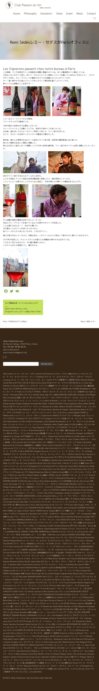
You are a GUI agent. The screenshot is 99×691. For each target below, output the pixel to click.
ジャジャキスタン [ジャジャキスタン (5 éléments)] (35, 502)
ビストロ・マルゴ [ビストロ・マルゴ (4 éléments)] (74, 529)
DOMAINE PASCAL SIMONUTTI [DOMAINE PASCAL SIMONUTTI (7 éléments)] (18, 531)
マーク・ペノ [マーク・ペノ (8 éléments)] (28, 633)
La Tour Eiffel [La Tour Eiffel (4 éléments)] (65, 580)
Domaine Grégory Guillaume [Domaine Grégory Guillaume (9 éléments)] (19, 403)
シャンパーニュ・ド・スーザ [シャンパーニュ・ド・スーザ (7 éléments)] (59, 451)
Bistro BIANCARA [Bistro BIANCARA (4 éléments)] (26, 451)
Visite (59, 13)
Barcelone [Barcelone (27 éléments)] (7, 600)
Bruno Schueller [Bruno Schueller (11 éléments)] (59, 558)
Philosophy (30, 13)
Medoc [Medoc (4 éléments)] (50, 559)
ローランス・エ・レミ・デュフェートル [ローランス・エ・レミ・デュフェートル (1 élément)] (30, 401)
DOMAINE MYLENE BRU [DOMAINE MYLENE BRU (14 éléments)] (63, 609)
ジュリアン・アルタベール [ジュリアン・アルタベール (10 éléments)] (73, 445)
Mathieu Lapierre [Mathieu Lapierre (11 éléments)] (77, 603)
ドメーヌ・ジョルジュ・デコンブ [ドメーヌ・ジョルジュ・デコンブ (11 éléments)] (30, 484)
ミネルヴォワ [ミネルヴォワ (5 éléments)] (66, 463)
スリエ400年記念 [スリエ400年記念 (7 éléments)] (65, 481)
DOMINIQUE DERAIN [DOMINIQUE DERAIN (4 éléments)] (23, 520)
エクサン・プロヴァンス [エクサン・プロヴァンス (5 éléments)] (63, 544)
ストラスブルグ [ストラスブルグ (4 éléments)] (27, 392)
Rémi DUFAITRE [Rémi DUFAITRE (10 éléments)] (9, 648)
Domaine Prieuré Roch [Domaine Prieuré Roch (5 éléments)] (29, 654)
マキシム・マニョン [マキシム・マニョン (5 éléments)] (20, 433)
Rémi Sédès (36, 311)
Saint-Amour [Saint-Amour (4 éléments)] (14, 612)
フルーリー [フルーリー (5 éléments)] (60, 433)
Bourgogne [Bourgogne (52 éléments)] (8, 588)
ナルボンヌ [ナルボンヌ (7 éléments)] (76, 463)
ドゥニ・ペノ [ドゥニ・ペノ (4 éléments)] (63, 502)
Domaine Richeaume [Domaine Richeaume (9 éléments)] (61, 526)
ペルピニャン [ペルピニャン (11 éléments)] (61, 546)
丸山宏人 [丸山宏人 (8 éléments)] (61, 552)
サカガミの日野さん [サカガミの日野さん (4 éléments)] (77, 424)
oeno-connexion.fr (11, 349)
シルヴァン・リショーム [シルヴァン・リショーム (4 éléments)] (85, 484)
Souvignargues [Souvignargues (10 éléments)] (9, 636)
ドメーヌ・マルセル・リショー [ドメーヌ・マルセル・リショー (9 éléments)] (81, 511)
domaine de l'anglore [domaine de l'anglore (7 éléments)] (60, 409)
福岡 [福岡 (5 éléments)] (66, 663)
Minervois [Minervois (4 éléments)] (13, 475)
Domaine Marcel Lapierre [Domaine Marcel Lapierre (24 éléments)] (37, 567)
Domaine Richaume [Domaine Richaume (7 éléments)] (10, 561)
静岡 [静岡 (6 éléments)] (82, 463)
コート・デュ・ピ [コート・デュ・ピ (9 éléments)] (62, 454)
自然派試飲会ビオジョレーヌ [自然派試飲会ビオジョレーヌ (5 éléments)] (47, 553)
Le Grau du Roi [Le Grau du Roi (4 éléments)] (82, 532)
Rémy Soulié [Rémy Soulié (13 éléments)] (36, 383)
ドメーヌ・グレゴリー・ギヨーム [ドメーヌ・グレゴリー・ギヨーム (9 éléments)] (28, 648)
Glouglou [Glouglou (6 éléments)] (72, 430)
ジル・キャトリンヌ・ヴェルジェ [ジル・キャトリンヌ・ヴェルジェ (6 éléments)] (74, 401)
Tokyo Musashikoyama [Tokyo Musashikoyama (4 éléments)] (40, 636)
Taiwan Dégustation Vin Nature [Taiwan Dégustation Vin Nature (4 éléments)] (56, 529)
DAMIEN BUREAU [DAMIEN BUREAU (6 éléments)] (87, 546)
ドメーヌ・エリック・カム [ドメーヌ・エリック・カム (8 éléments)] (25, 490)
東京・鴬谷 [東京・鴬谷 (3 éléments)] (64, 430)
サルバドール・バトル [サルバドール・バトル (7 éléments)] (16, 618)
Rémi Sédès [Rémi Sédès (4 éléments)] (42, 404)
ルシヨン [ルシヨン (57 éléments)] (78, 612)
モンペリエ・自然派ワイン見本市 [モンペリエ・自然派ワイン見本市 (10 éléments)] (46, 633)
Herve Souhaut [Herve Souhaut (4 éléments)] (84, 448)
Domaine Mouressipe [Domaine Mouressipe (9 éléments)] (32, 573)
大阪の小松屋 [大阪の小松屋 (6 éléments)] (31, 612)
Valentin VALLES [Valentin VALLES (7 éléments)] (24, 561)
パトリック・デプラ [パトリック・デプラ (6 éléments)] (62, 505)
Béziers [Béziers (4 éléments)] (43, 630)
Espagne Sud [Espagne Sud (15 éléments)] (81, 433)
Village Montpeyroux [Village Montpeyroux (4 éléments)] (36, 472)
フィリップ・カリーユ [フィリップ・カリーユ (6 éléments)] (51, 412)
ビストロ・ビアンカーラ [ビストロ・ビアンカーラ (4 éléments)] (67, 532)
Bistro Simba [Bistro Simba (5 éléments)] (49, 642)
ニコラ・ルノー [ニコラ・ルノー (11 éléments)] (41, 380)
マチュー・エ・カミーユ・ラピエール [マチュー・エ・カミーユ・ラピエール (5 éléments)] (20, 529)
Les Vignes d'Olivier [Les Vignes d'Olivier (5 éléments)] (21, 511)
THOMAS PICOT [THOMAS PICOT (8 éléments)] (71, 552)
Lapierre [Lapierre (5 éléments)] (51, 517)
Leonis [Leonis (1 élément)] (15, 508)
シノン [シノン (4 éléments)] (29, 636)
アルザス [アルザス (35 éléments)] (84, 591)
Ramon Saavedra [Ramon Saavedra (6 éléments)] (9, 624)
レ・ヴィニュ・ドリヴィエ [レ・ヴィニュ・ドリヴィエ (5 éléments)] (47, 478)
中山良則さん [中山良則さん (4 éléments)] (46, 460)
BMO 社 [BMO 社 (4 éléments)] (9, 433)
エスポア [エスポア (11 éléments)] (50, 526)
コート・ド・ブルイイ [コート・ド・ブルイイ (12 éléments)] (74, 421)
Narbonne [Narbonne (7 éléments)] (59, 445)
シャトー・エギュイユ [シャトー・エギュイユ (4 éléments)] (43, 490)
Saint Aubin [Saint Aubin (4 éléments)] (73, 505)
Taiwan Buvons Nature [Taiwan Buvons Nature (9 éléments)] (77, 409)
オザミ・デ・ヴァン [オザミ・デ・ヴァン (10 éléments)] (73, 627)
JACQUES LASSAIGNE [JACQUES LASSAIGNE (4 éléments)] (73, 407)
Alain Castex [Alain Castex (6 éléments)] (8, 374)
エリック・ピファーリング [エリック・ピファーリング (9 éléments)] (73, 597)
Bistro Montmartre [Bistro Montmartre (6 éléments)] (81, 466)
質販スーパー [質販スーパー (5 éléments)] (69, 472)
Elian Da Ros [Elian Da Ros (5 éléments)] (48, 493)
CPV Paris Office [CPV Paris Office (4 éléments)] (55, 586)
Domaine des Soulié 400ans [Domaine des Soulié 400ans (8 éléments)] (53, 606)
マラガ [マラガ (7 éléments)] (15, 621)
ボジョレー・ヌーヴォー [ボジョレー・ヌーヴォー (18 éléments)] (51, 561)
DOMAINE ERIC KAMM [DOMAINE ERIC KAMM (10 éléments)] (78, 624)
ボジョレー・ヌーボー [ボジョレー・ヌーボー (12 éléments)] (46, 549)
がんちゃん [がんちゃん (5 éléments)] (63, 412)
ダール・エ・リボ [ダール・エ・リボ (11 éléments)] (79, 588)
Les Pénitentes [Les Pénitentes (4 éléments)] (70, 433)
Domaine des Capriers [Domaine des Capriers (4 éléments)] (76, 564)
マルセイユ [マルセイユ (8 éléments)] (67, 615)
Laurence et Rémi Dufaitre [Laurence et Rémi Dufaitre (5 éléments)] (44, 591)
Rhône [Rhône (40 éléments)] (52, 475)
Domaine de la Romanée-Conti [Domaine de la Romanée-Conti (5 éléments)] (30, 514)
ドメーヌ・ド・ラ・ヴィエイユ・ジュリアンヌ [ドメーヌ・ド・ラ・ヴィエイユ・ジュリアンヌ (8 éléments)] (30, 585)
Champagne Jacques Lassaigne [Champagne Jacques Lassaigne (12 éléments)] (67, 493)
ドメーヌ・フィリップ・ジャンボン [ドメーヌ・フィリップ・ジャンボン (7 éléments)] (23, 627)
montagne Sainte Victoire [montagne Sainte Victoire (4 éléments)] (29, 669)
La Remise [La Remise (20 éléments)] (63, 534)
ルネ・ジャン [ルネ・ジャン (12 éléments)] (80, 618)
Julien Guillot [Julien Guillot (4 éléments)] (35, 561)
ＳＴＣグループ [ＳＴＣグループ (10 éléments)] (25, 478)
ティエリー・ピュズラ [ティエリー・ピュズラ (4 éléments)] (11, 577)
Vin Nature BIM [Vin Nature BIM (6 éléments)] (63, 624)
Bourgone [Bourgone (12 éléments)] (7, 430)
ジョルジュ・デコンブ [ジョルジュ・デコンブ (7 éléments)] (38, 517)
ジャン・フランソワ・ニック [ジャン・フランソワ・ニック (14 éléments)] (17, 582)
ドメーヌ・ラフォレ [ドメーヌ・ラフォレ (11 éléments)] (60, 383)
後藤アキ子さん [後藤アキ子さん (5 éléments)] (8, 597)
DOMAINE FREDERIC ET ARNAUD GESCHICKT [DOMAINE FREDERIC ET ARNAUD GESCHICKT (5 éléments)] (28, 645)
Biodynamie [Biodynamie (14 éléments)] (61, 421)
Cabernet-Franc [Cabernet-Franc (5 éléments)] (62, 550)
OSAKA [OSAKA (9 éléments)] (51, 543)
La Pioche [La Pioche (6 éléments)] (6, 642)
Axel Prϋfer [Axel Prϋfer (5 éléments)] (17, 383)
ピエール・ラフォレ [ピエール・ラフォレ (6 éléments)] (45, 624)
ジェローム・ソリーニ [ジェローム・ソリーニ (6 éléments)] (30, 499)
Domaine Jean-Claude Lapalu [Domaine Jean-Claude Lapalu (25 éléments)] (56, 424)
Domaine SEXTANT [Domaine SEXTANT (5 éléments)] (12, 580)
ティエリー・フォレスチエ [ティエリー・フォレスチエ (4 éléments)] (46, 612)
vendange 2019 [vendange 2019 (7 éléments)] (83, 395)
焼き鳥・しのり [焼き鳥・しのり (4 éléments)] (10, 442)
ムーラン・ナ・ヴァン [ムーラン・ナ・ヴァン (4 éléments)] (64, 496)
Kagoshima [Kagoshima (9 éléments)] (65, 573)
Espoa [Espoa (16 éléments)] (67, 576)
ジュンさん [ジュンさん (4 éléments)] (11, 424)
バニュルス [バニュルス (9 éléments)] (62, 442)
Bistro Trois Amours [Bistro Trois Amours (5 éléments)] (86, 573)
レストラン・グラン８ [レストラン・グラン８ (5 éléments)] (86, 609)
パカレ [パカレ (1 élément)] (21, 642)
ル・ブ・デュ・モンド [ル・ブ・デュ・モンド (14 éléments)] (51, 430)
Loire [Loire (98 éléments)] (49, 379)
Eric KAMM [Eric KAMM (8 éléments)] (20, 594)
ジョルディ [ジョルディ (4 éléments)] (82, 541)
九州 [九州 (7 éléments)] (63, 585)
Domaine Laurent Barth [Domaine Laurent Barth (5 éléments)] (46, 627)
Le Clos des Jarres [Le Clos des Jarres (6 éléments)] (83, 669)
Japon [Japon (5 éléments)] (83, 415)
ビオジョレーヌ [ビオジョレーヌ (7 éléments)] (42, 543)
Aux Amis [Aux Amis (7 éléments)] (24, 469)
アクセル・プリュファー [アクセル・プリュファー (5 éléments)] (32, 559)
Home (16, 13)
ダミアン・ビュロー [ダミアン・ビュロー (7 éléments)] (71, 397)
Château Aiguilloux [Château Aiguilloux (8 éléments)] (51, 481)
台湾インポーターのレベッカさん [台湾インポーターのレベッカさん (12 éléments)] (29, 397)
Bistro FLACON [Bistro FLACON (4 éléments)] (68, 618)
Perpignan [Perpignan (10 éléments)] (86, 666)
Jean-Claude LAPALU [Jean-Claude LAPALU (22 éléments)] (77, 439)
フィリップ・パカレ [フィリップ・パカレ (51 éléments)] (64, 612)
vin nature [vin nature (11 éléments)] (65, 636)
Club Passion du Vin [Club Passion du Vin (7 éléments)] (46, 505)
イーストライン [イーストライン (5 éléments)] (54, 603)
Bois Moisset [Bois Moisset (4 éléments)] (74, 573)
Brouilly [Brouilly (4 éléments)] (14, 430)
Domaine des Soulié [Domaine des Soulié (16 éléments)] (59, 460)
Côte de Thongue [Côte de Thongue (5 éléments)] (48, 511)
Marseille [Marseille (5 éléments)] (23, 612)
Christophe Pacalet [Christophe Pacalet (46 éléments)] (68, 484)
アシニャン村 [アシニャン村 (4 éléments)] (73, 630)
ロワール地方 (24, 311)
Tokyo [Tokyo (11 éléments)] (5, 514)
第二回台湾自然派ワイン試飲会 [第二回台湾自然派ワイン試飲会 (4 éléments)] (33, 663)
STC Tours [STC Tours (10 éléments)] (28, 418)
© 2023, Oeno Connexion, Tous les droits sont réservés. (27, 678)
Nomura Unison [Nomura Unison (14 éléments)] (33, 564)
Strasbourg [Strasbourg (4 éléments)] (11, 398)
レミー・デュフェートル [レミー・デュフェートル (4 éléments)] (34, 412)
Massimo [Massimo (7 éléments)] (64, 514)
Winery (19, 308)
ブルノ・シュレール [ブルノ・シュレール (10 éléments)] (78, 579)
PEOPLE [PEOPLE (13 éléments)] (10, 543)
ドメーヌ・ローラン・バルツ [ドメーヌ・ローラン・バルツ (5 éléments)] (26, 571)
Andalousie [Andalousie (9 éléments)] (13, 487)
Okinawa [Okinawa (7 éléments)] (21, 522)
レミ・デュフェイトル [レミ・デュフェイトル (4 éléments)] (71, 600)
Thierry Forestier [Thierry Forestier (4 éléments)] (32, 618)
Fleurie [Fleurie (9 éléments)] (30, 591)
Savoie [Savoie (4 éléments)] (5, 618)
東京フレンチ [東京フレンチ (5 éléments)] (60, 511)
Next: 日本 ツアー (88, 321)
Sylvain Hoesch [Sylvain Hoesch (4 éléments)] (46, 410)
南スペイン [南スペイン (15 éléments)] (75, 657)
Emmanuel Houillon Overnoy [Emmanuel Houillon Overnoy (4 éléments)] (26, 624)
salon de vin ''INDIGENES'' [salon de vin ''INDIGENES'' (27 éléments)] (79, 549)
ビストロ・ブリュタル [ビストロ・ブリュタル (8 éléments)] (31, 457)
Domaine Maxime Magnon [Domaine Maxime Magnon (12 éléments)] (80, 582)
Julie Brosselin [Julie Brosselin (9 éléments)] (54, 636)
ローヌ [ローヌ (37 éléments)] (23, 546)
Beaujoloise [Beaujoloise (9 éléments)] (58, 639)
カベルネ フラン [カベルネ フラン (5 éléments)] (21, 636)
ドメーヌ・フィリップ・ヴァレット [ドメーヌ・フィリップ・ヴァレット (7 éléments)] (26, 555)
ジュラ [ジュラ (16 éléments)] (64, 415)
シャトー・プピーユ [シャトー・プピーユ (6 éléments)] (73, 546)
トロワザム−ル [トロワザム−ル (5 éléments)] (43, 603)
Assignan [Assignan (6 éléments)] (48, 418)
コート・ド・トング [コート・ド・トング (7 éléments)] (47, 546)
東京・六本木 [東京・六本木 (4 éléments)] (47, 535)
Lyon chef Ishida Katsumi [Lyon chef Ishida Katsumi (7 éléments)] (63, 642)
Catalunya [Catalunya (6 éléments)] (40, 377)
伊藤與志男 (12, 303)
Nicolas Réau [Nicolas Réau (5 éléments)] (89, 538)
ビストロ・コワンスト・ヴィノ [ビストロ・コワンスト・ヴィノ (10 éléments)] (83, 594)
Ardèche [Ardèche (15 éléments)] (29, 421)
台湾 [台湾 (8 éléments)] (22, 573)
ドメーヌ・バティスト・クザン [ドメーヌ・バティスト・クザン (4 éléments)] (24, 374)
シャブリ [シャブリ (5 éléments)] (83, 493)
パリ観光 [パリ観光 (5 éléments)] (89, 502)
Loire (25, 308)
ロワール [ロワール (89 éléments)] (85, 576)
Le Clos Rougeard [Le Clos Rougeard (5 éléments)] (80, 642)
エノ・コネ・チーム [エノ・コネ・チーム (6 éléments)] (57, 577)
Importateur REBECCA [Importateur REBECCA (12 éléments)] (51, 415)
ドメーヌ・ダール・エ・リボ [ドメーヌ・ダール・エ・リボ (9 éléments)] (65, 651)
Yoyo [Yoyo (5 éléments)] (62, 663)
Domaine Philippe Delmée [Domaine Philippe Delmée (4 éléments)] (12, 541)
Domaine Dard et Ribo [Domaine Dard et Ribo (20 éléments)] (16, 609)
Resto (79, 13)
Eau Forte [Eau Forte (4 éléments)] (32, 469)
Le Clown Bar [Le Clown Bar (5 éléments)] (69, 517)
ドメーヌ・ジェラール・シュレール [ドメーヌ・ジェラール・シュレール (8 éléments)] (26, 600)
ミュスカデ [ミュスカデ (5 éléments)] (12, 463)
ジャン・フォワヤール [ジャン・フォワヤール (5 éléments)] (37, 639)
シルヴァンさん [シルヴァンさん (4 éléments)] (23, 508)
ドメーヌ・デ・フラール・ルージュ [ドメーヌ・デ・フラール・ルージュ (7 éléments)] (41, 454)
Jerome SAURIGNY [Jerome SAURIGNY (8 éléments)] (62, 475)
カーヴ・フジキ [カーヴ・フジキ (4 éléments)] (58, 583)
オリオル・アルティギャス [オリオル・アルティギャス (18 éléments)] (56, 439)
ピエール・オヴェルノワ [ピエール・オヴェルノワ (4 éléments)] (22, 588)
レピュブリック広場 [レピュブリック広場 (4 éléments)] (59, 418)
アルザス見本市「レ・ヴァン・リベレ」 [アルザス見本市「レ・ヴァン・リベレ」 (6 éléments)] (34, 436)
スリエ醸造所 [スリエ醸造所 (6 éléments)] (49, 386)
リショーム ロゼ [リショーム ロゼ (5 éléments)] (25, 448)
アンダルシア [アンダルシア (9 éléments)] (13, 514)
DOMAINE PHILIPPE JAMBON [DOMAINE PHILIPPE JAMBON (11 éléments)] (40, 508)
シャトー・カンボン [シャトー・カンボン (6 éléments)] (36, 493)
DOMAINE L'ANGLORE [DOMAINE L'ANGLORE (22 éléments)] (67, 394)
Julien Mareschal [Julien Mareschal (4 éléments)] (51, 448)
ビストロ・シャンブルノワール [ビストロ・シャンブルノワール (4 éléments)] (36, 660)
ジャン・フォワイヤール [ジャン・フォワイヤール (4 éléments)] (45, 609)
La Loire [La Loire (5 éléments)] (34, 478)
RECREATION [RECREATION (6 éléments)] (76, 591)
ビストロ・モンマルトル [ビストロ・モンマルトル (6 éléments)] (48, 541)
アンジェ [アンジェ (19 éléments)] (44, 564)
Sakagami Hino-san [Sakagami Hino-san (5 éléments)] (41, 451)
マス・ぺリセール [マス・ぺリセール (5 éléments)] (9, 654)
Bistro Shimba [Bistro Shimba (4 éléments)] (57, 597)
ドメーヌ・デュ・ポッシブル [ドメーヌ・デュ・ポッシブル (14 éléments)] (67, 537)
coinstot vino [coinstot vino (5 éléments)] (40, 374)
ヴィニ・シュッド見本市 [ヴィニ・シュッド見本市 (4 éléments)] (18, 550)
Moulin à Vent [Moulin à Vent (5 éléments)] (36, 442)
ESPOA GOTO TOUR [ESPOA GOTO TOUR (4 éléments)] (68, 520)
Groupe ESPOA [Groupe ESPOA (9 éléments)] (17, 395)
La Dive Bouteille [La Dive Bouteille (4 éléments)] (49, 421)
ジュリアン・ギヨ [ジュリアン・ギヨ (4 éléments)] (78, 544)
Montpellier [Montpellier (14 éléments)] (33, 389)
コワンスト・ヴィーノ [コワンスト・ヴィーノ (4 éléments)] (28, 377)
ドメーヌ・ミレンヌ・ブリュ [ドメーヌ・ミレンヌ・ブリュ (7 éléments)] (77, 418)
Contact (91, 13)
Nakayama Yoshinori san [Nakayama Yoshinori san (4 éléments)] (33, 666)
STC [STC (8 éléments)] (69, 555)
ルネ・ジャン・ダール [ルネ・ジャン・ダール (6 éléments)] (78, 451)
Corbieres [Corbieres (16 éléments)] (15, 386)
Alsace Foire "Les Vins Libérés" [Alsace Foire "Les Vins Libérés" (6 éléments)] (55, 469)
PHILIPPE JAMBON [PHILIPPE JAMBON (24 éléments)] (38, 531)
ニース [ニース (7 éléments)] (26, 493)
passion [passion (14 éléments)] (6, 549)
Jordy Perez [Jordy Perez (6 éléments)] (11, 520)
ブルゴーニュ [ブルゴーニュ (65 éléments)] (78, 615)
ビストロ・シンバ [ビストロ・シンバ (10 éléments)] (37, 386)
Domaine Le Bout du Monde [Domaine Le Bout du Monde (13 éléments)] (71, 633)
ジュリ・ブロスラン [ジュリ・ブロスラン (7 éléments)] (51, 484)
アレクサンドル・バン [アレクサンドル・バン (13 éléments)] (43, 582)
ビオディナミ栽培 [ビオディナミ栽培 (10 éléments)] (46, 669)
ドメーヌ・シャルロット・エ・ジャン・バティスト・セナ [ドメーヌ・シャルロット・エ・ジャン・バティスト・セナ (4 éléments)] (55, 621)
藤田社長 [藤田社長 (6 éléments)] (91, 386)
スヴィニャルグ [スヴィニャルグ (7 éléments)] (64, 591)
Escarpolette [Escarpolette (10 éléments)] (87, 514)
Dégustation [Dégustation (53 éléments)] (62, 487)
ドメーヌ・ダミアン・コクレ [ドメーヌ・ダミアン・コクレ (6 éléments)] (67, 541)
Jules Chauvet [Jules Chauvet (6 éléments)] (58, 669)
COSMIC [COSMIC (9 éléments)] (83, 412)
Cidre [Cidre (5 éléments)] (36, 439)
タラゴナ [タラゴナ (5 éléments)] (37, 630)
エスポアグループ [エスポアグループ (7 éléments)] (51, 427)
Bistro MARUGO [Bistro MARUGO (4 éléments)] (53, 532)
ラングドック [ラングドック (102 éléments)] (60, 457)
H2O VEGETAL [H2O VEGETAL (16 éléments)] (9, 505)
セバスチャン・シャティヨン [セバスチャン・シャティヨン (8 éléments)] (50, 389)
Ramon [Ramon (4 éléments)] (87, 568)
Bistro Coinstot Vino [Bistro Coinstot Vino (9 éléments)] (77, 454)
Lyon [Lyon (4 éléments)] (56, 591)
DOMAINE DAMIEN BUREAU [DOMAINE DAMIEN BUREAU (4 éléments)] (26, 496)
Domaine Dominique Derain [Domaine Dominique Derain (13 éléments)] (29, 657)
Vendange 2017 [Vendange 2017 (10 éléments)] (9, 594)
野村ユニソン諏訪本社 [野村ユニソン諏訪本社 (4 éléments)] (26, 487)
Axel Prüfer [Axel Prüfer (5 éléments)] (24, 538)
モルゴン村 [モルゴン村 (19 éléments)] (7, 406)
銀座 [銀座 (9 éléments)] (77, 448)
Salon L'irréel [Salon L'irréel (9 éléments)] (90, 645)
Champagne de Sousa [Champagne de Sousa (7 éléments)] (47, 618)
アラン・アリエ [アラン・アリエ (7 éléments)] (89, 633)
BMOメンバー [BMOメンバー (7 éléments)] (25, 386)
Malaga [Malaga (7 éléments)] (6, 487)
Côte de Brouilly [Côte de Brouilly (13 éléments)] (80, 654)
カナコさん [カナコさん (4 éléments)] (83, 600)
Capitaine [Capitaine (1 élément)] (90, 523)
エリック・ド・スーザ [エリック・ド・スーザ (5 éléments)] (52, 663)
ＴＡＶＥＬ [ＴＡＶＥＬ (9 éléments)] (80, 519)
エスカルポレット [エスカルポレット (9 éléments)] (18, 412)
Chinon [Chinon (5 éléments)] (86, 463)
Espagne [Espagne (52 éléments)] (16, 573)
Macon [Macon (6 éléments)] (9, 421)
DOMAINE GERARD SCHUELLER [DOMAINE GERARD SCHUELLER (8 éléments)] (15, 481)
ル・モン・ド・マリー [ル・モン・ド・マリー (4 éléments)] (45, 651)
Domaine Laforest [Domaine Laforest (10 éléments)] (64, 657)
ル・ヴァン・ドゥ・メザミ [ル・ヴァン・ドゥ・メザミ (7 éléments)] (84, 478)
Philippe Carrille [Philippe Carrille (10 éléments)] (9, 570)
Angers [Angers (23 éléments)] (82, 504)
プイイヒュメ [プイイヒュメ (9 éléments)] (18, 406)
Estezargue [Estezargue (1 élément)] (7, 380)
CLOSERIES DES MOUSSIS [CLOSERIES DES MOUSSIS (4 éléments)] (24, 630)
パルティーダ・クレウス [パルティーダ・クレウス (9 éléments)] (20, 460)
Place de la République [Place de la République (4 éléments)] (56, 499)
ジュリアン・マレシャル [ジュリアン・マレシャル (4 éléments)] (66, 448)
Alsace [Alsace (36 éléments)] (34, 651)
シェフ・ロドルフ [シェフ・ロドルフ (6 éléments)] (71, 648)
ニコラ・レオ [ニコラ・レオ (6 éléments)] (71, 442)
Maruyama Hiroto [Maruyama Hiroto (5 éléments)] (47, 457)
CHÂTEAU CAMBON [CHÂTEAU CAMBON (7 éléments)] (58, 490)
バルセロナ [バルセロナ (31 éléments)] (62, 427)
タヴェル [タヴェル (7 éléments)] (87, 424)
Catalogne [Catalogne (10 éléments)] (20, 418)
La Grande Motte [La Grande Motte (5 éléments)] (35, 672)
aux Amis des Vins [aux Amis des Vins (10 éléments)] (23, 442)
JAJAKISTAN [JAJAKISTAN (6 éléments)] (53, 404)
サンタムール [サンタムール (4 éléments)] (50, 433)
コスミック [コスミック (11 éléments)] (48, 654)
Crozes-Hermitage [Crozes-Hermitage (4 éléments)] (10, 484)
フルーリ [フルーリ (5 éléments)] (70, 415)
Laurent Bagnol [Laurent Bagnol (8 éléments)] (73, 412)
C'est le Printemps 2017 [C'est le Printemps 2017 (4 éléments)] (46, 466)
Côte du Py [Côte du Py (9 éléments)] (18, 457)
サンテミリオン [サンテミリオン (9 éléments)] (73, 567)
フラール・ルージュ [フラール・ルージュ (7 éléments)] (77, 475)
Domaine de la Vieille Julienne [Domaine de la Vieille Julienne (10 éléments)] (53, 406)
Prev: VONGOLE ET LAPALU (15, 321)
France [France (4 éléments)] (66, 583)
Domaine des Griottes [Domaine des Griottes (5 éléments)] (56, 436)
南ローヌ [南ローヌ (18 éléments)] (69, 499)
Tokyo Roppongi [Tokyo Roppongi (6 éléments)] (38, 427)
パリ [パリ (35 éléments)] (26, 472)
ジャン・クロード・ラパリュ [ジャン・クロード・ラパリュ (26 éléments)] (73, 561)
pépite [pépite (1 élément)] (12, 517)
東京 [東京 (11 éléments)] (17, 505)
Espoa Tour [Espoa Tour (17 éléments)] (8, 388)
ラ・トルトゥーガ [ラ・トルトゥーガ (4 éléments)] (9, 493)
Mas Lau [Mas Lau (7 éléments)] (55, 534)
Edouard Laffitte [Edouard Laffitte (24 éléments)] (88, 558)
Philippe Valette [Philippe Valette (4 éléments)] (86, 657)
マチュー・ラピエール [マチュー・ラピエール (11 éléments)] (81, 496)
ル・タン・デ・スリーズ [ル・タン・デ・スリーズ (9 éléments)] (65, 570)
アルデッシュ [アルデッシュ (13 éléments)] (61, 627)
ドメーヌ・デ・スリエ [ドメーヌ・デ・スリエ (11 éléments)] (52, 377)
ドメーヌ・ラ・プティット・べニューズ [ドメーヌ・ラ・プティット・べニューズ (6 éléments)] (28, 606)
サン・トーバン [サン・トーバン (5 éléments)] (89, 615)
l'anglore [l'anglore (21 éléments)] (89, 454)
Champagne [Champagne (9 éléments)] (38, 421)
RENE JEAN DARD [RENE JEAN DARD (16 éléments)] (23, 534)
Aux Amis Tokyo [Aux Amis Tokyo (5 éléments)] (13, 478)
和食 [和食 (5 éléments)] (79, 648)
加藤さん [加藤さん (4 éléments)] (46, 475)
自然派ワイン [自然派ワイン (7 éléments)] (52, 442)
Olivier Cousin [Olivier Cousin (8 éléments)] (63, 403)
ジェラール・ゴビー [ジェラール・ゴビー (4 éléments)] (44, 615)
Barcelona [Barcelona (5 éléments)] (43, 526)
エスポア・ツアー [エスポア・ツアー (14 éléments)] (74, 514)
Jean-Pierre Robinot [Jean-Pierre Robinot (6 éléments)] (25, 475)
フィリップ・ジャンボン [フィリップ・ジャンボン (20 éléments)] (78, 427)
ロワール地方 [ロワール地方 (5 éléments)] (53, 395)
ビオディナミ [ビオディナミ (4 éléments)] (23, 591)
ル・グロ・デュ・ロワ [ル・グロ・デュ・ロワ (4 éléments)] (68, 660)
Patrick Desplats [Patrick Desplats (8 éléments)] (87, 490)
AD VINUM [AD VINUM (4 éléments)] (71, 457)
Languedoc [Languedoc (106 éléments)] (33, 549)
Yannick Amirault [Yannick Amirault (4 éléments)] (26, 439)
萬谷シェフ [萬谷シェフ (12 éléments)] (51, 630)
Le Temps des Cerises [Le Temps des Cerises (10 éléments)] (64, 466)
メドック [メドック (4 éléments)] (22, 580)
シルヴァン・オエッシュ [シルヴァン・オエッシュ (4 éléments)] (34, 580)
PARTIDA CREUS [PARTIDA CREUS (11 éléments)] (33, 546)
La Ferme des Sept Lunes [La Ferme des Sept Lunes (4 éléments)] (77, 469)
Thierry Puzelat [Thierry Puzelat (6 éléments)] (81, 571)
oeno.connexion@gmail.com (15, 352)
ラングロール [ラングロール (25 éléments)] (50, 645)
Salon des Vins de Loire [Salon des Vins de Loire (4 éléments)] (81, 481)
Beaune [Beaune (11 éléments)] (32, 582)
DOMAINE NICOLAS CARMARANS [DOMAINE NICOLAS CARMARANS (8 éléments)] (24, 615)
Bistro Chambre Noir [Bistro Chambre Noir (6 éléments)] (37, 538)
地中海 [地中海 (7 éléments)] (38, 570)
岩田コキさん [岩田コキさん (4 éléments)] (73, 374)
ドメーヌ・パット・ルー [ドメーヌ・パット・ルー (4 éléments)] (30, 541)
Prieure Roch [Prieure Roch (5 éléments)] (56, 463)
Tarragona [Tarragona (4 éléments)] (14, 642)
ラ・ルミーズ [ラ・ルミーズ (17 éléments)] (35, 409)
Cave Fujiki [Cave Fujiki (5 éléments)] (89, 392)
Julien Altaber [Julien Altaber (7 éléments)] (57, 508)
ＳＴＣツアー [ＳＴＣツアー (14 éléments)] (31, 609)
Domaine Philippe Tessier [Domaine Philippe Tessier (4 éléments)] (62, 654)
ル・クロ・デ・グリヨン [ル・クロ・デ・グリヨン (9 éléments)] (63, 588)
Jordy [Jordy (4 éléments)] (18, 651)
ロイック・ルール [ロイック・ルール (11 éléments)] (15, 663)
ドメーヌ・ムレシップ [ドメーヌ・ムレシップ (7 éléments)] (19, 466)
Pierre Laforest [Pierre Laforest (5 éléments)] (17, 633)
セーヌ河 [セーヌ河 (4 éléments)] (92, 389)
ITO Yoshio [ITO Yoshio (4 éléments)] (19, 493)
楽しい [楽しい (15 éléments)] (54, 624)
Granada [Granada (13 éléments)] (34, 403)
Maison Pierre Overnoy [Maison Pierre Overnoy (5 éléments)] (76, 460)
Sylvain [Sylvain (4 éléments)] (81, 568)
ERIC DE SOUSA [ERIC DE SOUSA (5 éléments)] (22, 553)
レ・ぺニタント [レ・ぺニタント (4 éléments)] (22, 430)
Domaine (46, 13)
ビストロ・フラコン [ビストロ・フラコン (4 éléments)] (61, 374)
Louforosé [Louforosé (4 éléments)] (52, 568)
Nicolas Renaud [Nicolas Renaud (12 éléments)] (33, 433)
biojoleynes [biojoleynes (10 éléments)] (73, 403)
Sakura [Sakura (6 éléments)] (33, 588)
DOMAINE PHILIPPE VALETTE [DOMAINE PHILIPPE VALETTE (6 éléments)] (39, 577)
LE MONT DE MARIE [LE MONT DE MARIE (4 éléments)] (20, 389)
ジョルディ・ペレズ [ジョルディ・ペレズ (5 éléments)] (72, 586)
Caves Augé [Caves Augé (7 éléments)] (27, 463)
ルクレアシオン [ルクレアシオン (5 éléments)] (38, 523)
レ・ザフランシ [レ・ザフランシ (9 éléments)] (77, 555)
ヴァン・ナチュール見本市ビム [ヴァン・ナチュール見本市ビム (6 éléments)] (25, 544)
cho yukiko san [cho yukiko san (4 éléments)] (49, 580)
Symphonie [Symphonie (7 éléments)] (33, 466)
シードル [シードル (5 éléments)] (81, 374)
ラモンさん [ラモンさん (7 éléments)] (28, 395)
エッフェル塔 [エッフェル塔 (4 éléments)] (42, 499)
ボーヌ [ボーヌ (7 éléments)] (39, 588)
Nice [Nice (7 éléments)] (80, 526)
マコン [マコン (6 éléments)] (15, 448)
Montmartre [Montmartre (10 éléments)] (26, 651)
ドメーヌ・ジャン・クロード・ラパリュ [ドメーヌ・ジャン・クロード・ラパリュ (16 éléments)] (77, 377)
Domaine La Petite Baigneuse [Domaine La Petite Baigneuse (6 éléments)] (75, 606)
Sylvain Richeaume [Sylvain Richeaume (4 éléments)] (74, 490)
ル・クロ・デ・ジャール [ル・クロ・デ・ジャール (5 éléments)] (73, 666)
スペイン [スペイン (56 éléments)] (60, 397)
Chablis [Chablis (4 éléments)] (91, 651)
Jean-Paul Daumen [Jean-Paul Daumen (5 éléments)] (70, 508)
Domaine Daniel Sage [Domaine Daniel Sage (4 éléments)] (40, 395)
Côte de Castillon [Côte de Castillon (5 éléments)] (37, 448)
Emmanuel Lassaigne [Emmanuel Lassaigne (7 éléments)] (82, 517)
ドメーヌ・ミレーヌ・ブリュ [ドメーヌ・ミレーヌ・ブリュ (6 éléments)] (62, 392)
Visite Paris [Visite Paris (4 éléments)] (47, 463)
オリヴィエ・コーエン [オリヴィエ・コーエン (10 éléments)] (77, 502)
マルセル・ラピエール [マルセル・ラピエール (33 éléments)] (29, 603)
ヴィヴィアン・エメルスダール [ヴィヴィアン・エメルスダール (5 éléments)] (45, 487)
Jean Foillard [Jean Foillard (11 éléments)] (47, 383)
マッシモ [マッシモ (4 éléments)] (44, 559)
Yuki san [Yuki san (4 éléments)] (19, 463)
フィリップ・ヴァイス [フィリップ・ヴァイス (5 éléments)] (77, 636)
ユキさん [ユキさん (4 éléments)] (39, 496)
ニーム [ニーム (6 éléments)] (60, 401)
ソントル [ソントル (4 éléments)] (39, 469)
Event (69, 13)
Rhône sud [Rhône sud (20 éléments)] (59, 516)
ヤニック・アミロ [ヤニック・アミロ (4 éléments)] (54, 520)
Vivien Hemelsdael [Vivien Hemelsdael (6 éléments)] (36, 430)
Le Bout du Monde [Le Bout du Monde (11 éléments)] (50, 400)
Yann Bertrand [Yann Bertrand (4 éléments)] (48, 588)
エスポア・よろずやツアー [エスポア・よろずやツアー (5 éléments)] (51, 514)
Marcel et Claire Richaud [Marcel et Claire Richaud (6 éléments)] (19, 410)
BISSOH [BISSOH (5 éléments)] (41, 654)
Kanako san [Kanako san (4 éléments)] (19, 472)
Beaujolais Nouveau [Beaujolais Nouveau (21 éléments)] (65, 478)
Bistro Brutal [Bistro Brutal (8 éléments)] (37, 463)
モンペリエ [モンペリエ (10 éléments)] (28, 522)
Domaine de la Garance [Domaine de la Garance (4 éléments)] (77, 487)
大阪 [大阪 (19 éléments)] (76, 609)
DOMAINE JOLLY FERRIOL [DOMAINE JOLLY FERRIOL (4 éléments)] (70, 389)
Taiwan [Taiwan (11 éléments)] (59, 618)
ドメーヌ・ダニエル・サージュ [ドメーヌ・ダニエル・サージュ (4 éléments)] (65, 386)
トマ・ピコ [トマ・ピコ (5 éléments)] (72, 523)
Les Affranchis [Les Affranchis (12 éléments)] (53, 660)
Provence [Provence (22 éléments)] (49, 373)
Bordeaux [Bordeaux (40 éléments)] (84, 388)
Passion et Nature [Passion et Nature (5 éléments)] (56, 600)
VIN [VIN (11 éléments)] (42, 573)
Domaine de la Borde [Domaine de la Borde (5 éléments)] (83, 621)
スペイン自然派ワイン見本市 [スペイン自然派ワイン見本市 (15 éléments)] (63, 380)
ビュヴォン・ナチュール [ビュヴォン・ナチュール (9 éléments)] (58, 564)
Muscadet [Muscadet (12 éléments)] (23, 576)
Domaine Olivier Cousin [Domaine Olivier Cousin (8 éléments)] (18, 564)
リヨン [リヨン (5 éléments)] (44, 442)
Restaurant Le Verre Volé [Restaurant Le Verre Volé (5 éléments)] (29, 505)
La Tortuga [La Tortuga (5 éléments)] (15, 436)
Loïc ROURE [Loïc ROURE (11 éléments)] (65, 603)
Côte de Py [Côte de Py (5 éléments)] (26, 383)
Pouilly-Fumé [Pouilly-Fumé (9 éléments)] (84, 585)
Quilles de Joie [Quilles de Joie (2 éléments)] (8, 448)
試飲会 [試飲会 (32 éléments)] (49, 597)
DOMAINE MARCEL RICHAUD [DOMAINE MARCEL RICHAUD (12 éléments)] (52, 648)
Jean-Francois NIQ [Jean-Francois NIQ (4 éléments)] (73, 559)
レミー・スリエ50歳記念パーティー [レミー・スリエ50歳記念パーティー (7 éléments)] (53, 555)
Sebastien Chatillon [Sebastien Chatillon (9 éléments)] (48, 657)
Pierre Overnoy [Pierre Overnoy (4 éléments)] (14, 546)
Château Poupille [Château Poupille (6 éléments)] (79, 499)
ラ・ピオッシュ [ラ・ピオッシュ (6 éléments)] (14, 538)
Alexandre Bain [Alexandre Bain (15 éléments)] (49, 496)
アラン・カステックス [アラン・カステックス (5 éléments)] (22, 517)
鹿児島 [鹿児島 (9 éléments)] (43, 433)
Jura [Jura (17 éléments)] (84, 522)
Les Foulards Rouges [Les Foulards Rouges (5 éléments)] (52, 573)
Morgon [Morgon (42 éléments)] (77, 415)
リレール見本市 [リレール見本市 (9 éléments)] (78, 392)
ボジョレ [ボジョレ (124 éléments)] (74, 525)
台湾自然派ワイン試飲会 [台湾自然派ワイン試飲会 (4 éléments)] (32, 445)
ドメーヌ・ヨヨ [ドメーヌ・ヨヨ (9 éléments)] (89, 445)
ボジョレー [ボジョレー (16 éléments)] (49, 639)
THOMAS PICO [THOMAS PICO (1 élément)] (15, 469)
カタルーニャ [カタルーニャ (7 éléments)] (34, 526)
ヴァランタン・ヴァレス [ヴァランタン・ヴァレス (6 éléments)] (50, 502)
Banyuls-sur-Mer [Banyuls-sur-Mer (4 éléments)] (19, 421)
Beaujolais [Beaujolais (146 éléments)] (61, 567)
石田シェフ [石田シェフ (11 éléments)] (24, 639)
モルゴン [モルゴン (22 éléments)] (11, 418)
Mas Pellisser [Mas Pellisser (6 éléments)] (39, 529)
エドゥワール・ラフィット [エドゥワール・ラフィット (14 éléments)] (33, 642)
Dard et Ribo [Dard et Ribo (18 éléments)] (82, 385)
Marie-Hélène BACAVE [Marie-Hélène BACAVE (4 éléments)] (86, 404)
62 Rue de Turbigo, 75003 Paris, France (20, 344)
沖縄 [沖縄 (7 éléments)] (67, 511)
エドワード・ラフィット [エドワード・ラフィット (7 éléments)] (32, 406)
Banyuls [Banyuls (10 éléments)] (81, 537)
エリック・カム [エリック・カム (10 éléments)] (82, 651)
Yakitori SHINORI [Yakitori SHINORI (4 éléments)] (36, 511)
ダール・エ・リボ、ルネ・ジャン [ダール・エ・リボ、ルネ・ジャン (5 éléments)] (22, 380)
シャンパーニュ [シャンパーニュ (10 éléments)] (26, 427)
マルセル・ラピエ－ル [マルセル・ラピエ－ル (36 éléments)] (42, 391)
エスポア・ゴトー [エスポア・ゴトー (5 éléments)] (62, 630)
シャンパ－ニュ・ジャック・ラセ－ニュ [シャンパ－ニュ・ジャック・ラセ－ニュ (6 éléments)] (70, 645)
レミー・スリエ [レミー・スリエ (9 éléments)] (36, 534)
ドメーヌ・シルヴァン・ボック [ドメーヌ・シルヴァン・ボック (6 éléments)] (53, 666)
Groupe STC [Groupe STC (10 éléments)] (30, 621)
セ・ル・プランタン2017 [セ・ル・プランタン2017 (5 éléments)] (34, 594)
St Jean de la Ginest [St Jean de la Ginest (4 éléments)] (17, 568)
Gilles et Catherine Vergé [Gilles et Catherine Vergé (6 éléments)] (54, 472)
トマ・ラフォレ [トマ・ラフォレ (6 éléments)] (75, 577)
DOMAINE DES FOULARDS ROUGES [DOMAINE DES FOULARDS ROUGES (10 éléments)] (57, 594)
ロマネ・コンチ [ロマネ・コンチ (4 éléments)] (69, 669)
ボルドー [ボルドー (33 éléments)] (41, 439)
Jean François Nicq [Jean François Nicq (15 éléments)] (35, 481)
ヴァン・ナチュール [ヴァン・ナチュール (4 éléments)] (49, 571)
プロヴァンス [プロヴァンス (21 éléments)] (38, 418)
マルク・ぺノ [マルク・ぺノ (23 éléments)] (35, 460)
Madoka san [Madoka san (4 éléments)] (37, 475)
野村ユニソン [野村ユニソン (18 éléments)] (19, 597)
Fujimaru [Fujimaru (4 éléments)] (16, 639)
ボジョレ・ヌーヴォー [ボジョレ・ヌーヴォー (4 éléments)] (39, 520)
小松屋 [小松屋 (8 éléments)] (79, 522)
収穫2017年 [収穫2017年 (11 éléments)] (14, 669)
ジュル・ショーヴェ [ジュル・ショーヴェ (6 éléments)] (89, 407)
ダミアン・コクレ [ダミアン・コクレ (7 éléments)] (49, 397)
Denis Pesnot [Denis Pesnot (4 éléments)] (73, 663)
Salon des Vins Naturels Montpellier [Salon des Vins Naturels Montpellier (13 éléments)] (79, 639)
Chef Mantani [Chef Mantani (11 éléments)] (13, 427)
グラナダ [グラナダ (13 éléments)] (21, 621)
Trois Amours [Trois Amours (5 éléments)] (50, 538)
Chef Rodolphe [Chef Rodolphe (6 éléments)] (57, 615)
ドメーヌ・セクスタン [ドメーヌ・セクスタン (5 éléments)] (19, 454)
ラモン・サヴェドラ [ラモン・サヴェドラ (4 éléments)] (16, 559)
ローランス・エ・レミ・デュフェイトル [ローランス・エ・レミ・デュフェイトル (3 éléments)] (30, 424)
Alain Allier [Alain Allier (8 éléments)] (24, 502)
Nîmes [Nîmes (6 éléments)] (18, 654)
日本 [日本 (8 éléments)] (91, 481)
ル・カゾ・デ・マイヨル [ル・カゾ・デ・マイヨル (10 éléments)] (12, 392)
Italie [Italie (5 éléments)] (79, 553)
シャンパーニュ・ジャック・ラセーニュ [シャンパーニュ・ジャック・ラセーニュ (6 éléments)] (28, 415)
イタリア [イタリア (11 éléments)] (6, 409)
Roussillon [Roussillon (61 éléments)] (89, 597)
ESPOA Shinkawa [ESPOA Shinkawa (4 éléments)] (81, 380)
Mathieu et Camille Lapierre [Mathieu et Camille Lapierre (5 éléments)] (76, 436)
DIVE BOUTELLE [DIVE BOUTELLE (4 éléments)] (74, 383)
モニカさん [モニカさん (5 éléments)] (33, 553)
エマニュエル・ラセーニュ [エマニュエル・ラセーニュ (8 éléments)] (36, 597)
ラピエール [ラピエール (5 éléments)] (10, 630)
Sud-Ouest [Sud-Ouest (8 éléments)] (44, 600)
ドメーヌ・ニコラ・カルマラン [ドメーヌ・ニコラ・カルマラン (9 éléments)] (56, 522)
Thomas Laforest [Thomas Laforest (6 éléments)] (48, 445)
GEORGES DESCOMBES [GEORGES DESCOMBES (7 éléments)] (77, 534)
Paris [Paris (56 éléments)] (57, 579)
